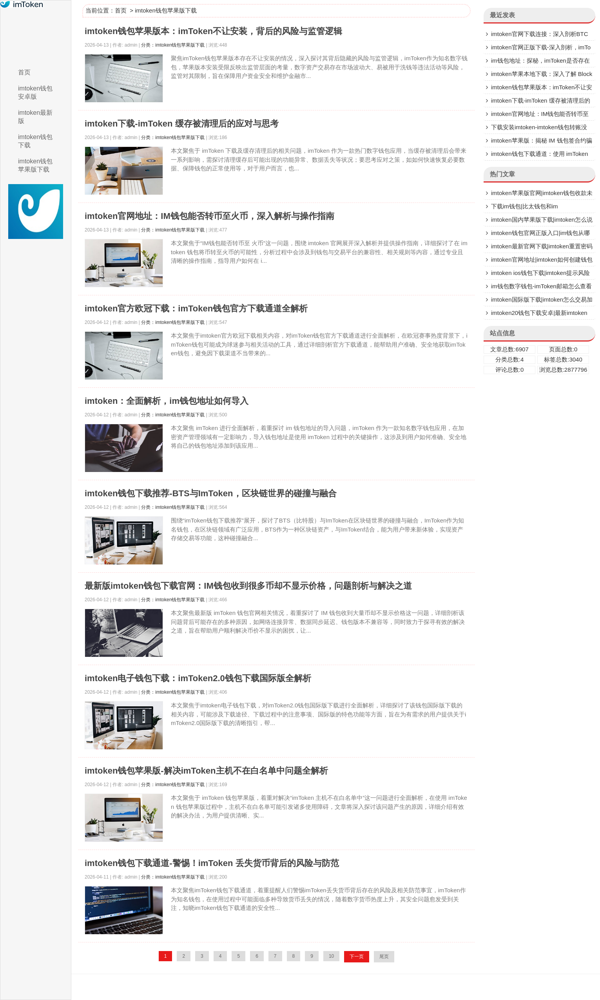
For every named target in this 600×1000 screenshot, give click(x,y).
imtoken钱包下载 (35, 141)
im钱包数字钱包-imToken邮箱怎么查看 (541, 286)
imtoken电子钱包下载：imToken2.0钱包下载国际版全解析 (198, 678)
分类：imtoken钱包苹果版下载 (173, 45)
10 (331, 956)
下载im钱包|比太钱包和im (524, 206)
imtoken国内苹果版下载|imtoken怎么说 (542, 219)
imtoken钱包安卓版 (35, 92)
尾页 (384, 956)
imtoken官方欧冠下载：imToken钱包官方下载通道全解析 (196, 308)
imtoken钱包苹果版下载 (35, 165)
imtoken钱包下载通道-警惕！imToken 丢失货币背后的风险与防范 (212, 863)
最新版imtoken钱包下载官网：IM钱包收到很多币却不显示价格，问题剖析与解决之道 (248, 586)
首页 (24, 72)
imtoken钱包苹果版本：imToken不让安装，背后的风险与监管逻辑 (213, 31)
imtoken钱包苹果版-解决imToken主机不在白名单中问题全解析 (206, 771)
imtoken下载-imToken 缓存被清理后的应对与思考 (182, 123)
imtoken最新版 (35, 116)
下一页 (357, 956)
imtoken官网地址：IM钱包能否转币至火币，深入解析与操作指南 (209, 216)
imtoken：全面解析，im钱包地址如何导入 (166, 401)
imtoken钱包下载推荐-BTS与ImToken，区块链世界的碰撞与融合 (211, 493)
